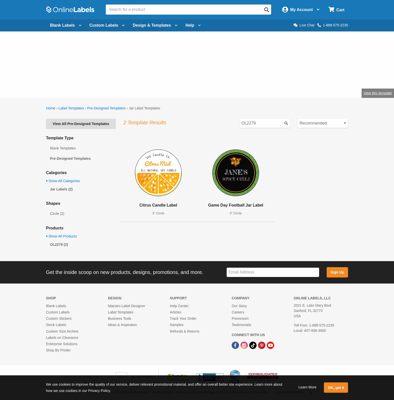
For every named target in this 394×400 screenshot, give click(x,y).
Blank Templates (63, 148)
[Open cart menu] (336, 9)
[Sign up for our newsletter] (273, 272)
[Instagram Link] (244, 345)
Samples (176, 325)
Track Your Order (183, 318)
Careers (238, 312)
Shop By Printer (58, 350)
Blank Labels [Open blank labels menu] (65, 25)
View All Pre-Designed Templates (81, 124)
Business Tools (119, 318)
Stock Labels (56, 325)
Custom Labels (57, 312)
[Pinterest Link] (262, 345)
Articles (175, 312)
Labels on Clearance (62, 338)
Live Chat (303, 25)
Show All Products (61, 236)
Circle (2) (57, 214)
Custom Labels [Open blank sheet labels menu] (107, 25)
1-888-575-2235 (332, 25)
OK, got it (336, 388)
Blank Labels (56, 306)
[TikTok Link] (253, 345)
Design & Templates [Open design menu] (155, 25)
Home (50, 108)
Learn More (308, 387)
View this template (378, 93)
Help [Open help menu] (193, 25)
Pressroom (240, 318)
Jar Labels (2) (61, 189)
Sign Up (337, 272)
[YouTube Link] (270, 345)
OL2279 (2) (59, 245)
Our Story (239, 306)
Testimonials (241, 325)
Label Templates (71, 108)
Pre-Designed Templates (106, 108)
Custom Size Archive (62, 331)
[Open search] (266, 9)
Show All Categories (63, 181)
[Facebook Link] (236, 345)
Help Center (179, 306)
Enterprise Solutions (61, 344)
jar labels (128, 76)
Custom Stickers (59, 318)
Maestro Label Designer (126, 306)
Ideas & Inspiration (122, 325)
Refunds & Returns (185, 331)
